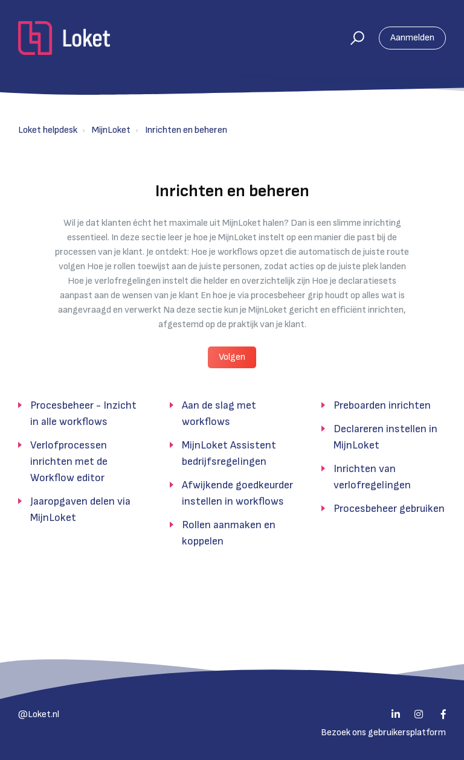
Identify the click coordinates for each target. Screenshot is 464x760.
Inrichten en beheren (186, 130)
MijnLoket (111, 130)
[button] (352, 38)
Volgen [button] (232, 357)
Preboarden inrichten (382, 405)
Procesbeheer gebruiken (389, 508)
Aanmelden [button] (412, 37)
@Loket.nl (38, 714)
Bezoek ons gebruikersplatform (383, 732)
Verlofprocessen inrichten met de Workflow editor (69, 461)
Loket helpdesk (47, 130)
